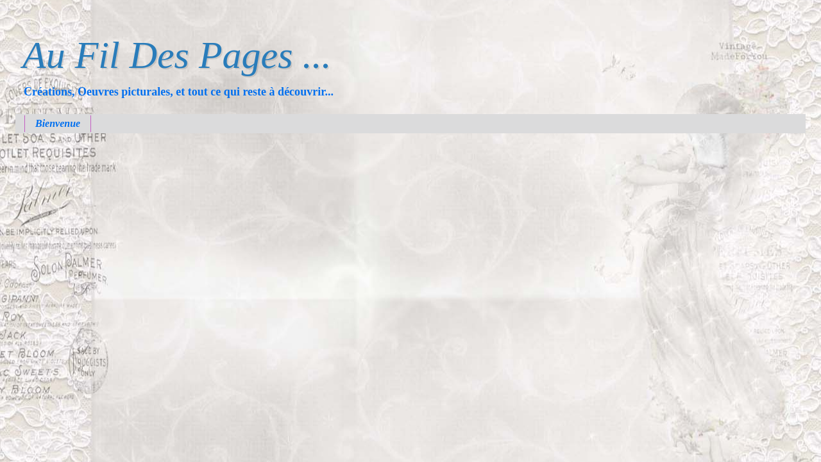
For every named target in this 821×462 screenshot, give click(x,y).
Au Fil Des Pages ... (177, 55)
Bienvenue (57, 123)
